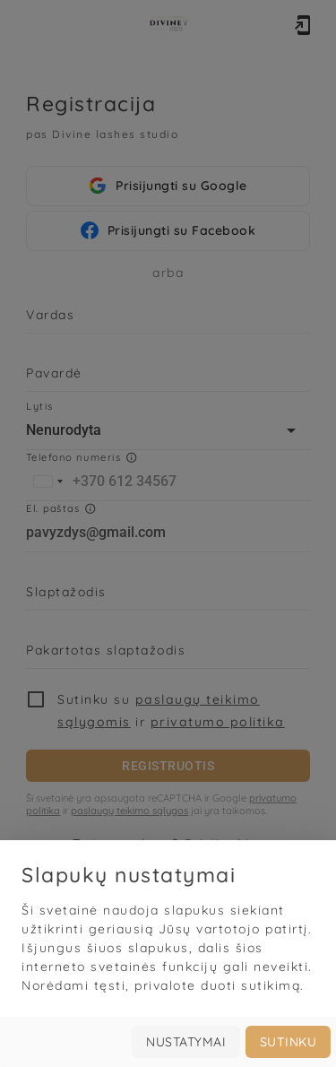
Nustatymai (186, 1042)
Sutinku (288, 1042)
